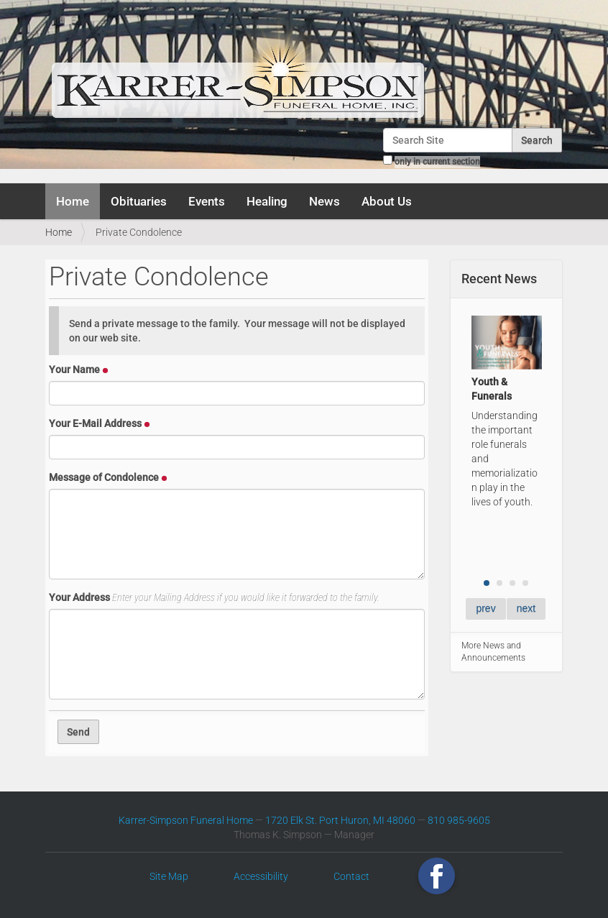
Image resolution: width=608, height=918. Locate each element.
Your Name (79, 369)
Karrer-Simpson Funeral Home (186, 820)
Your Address (214, 597)
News (324, 201)
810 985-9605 (459, 820)
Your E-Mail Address (99, 423)
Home (72, 201)
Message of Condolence (108, 477)
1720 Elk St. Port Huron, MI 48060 (340, 820)
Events (206, 201)
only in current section (437, 162)
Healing (267, 201)
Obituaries (139, 201)
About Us (386, 201)
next (526, 608)
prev (485, 608)
